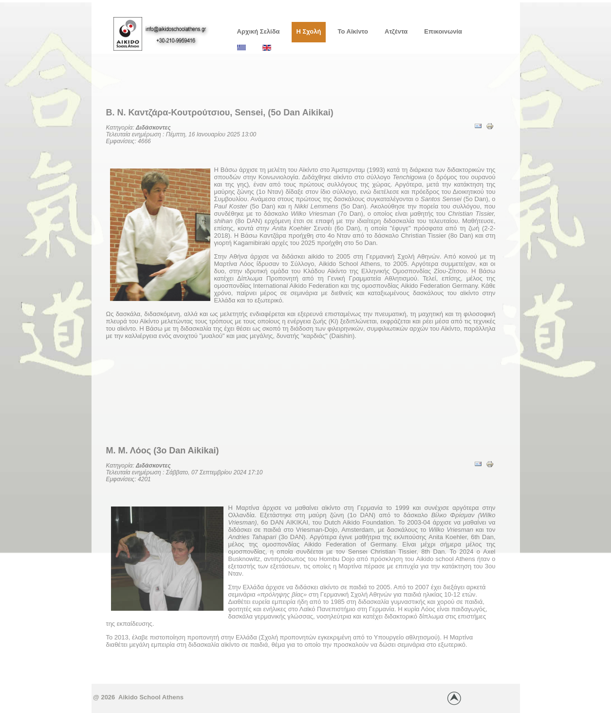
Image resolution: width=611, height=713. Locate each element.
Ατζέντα (396, 31)
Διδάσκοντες (153, 127)
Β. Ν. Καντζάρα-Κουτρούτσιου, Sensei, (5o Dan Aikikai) (219, 112)
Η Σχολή (308, 31)
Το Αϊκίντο (352, 31)
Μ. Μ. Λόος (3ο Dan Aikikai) (162, 450)
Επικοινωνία (443, 31)
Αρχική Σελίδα (258, 31)
